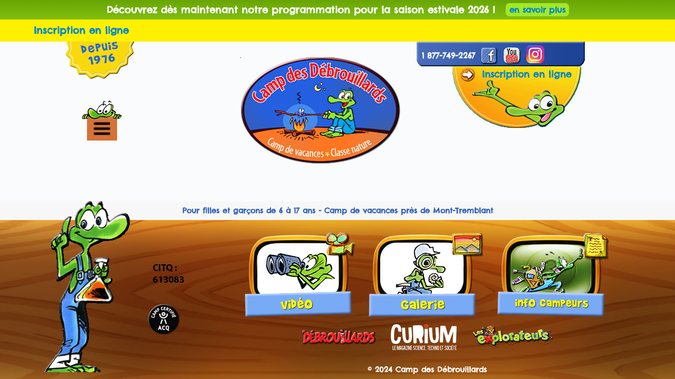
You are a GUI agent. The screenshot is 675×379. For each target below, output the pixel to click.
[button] (120, 128)
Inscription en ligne (81, 30)
